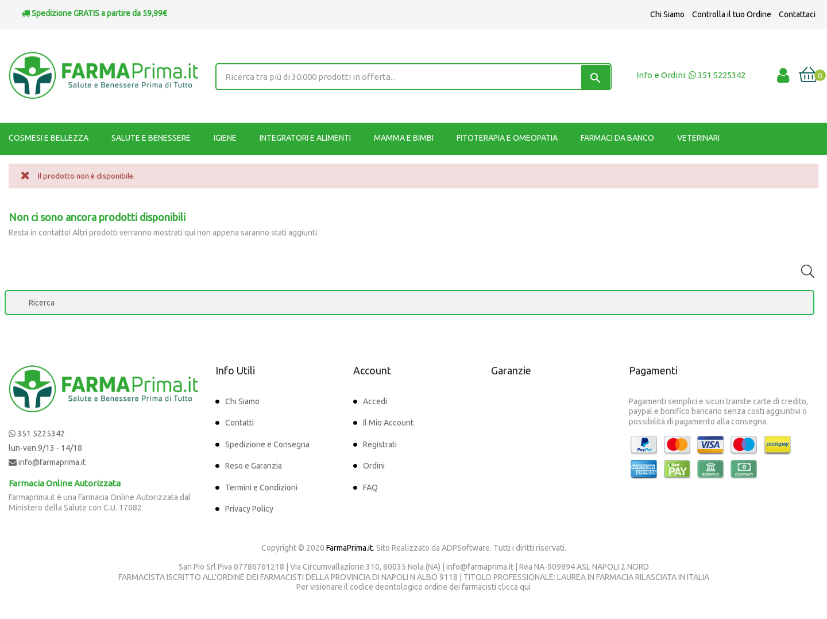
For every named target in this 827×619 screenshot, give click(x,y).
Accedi (375, 401)
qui (525, 586)
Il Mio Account (388, 422)
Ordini (374, 465)
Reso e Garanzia (253, 465)
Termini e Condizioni (261, 487)
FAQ (370, 487)
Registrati (380, 444)
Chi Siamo (667, 14)
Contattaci (797, 14)
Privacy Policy (249, 508)
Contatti (239, 422)
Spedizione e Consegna (267, 444)
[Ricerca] (409, 302)
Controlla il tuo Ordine (731, 14)
